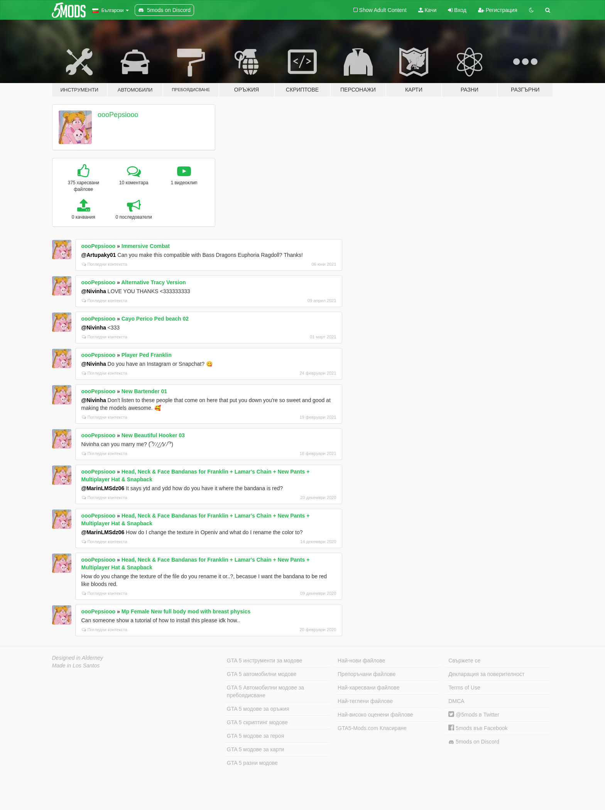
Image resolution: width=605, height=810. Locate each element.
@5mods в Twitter (473, 714)
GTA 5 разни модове (252, 763)
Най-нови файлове (361, 660)
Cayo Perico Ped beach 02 (155, 319)
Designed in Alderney (77, 658)
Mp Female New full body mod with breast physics (186, 611)
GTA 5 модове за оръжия (258, 709)
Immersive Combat (146, 246)
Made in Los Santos (76, 665)
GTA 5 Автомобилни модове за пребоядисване (265, 691)
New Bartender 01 (144, 391)
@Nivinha (93, 291)
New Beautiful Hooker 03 (153, 435)
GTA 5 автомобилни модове (261, 674)
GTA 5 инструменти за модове (264, 660)
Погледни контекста (104, 264)
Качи (427, 10)
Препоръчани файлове (366, 674)
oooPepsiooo (118, 115)
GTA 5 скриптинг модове (257, 722)
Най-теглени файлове (365, 701)
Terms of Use (464, 687)
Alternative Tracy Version (153, 282)
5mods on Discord (473, 742)
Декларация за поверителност (486, 674)
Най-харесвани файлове (368, 687)
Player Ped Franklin (147, 355)
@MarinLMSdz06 (103, 488)
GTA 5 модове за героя (255, 736)
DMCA (456, 701)
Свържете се (464, 660)
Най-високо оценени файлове (375, 715)
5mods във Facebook (477, 728)
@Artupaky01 (98, 255)
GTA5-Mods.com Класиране (372, 728)
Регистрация (497, 10)
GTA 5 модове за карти (255, 749)
